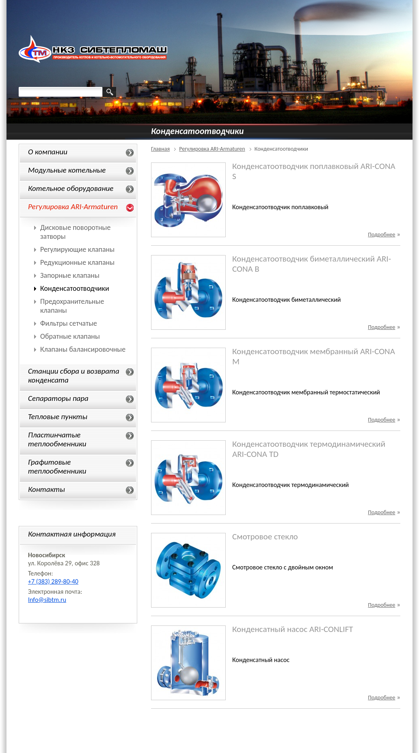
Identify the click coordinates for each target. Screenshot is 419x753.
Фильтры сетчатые (68, 323)
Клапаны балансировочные (82, 349)
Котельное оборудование (70, 188)
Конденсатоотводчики (74, 288)
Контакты (46, 489)
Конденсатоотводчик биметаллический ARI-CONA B (311, 264)
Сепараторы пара (58, 398)
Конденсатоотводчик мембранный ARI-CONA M (313, 356)
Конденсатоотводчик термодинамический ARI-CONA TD (308, 449)
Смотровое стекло (265, 536)
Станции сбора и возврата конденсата (73, 375)
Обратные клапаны (70, 336)
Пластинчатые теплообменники (57, 439)
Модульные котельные (67, 170)
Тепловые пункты (57, 416)
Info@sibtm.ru (47, 600)
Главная (160, 148)
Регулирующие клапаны (77, 249)
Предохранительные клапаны (72, 306)
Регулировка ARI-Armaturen (73, 206)
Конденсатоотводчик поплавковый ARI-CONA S (313, 171)
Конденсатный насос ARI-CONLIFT (292, 629)
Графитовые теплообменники (57, 466)
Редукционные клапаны (77, 262)
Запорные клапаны (69, 275)
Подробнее (381, 234)
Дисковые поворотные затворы (75, 232)
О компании (47, 151)
